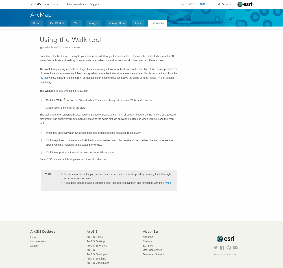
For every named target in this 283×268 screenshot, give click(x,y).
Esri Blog (148, 245)
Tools (137, 23)
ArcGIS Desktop (96, 241)
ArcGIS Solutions (96, 258)
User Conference (152, 250)
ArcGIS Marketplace (98, 263)
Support (95, 4)
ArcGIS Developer (97, 254)
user (203, 3)
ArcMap (41, 14)
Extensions (157, 23)
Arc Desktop (42, 4)
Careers (147, 241)
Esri (245, 4)
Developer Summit (153, 254)
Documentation (77, 4)
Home (36, 23)
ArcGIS (91, 250)
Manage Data (116, 23)
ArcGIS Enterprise (97, 245)
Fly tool (44, 77)
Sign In (226, 4)
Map (76, 23)
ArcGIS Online (95, 237)
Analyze (94, 23)
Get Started (57, 23)
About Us (148, 237)
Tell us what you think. (227, 254)
